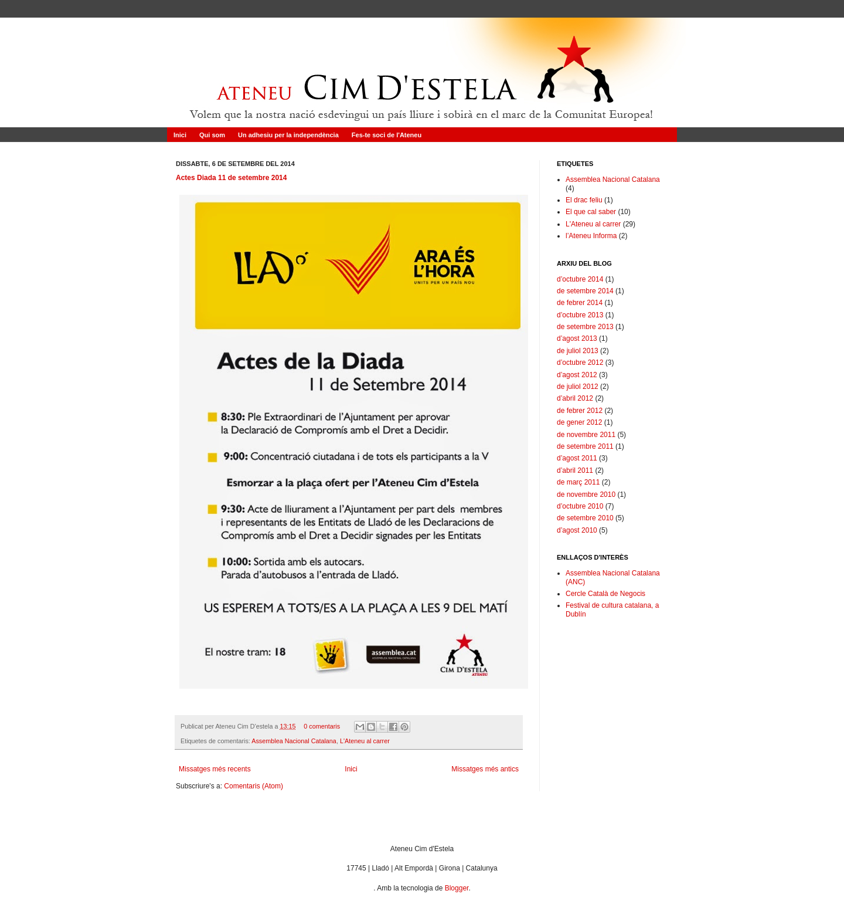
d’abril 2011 (575, 470)
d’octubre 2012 (580, 362)
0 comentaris (322, 726)
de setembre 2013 (585, 327)
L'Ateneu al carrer (365, 740)
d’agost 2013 (577, 338)
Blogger (457, 888)
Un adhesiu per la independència (288, 134)
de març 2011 (578, 482)
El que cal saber (591, 212)
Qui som (212, 134)
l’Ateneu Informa (591, 236)
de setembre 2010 (585, 518)
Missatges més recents (215, 769)
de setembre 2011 (585, 446)
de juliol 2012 (577, 386)
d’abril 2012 (575, 398)
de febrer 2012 (580, 411)
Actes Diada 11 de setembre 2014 (231, 178)
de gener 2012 (579, 422)
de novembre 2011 (586, 435)
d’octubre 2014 (580, 279)
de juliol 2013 (577, 351)
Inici (179, 134)
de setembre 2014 (585, 291)
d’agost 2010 (577, 530)
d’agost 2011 (577, 458)
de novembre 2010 (586, 494)
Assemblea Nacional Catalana (293, 740)
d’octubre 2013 (580, 315)
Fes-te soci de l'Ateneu (386, 134)
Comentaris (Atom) (253, 786)
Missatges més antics (485, 769)
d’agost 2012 (577, 375)
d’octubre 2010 (580, 506)
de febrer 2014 (580, 303)
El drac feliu (584, 200)
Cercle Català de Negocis (605, 594)
